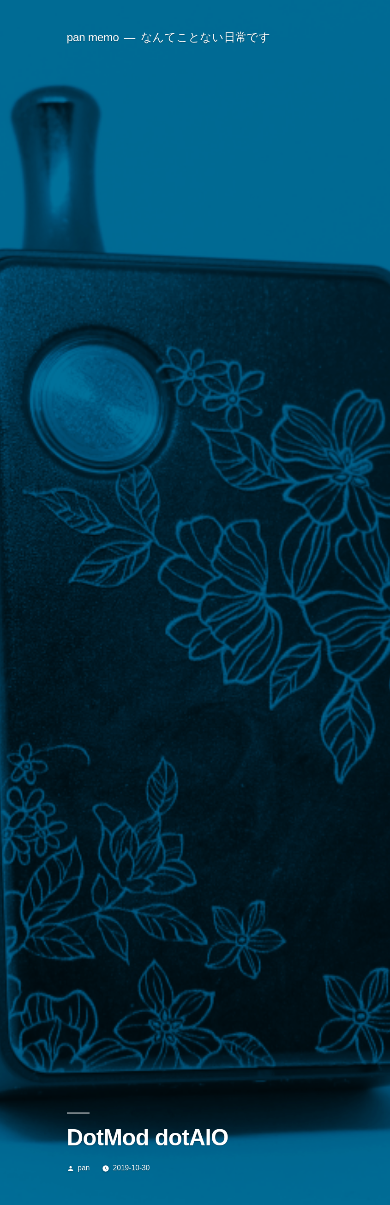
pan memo (93, 37)
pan (84, 1168)
